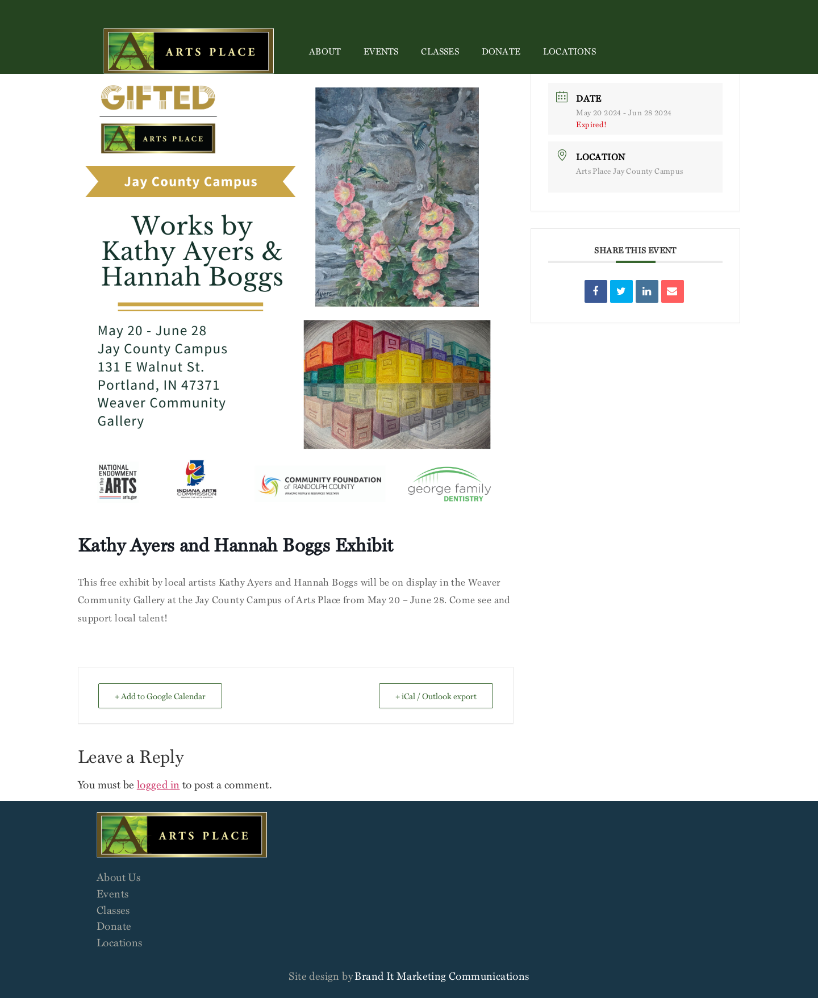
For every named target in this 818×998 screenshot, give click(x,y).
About (325, 51)
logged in (158, 784)
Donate (501, 51)
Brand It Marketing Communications (441, 975)
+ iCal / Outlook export (436, 696)
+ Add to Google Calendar (160, 696)
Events (381, 51)
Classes (439, 51)
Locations (569, 51)
